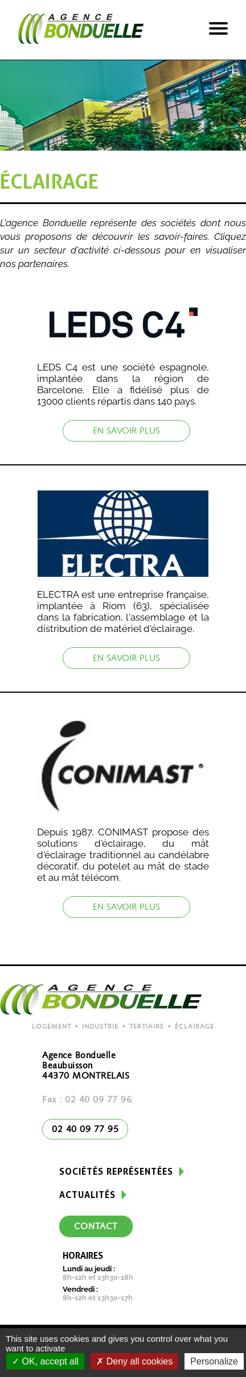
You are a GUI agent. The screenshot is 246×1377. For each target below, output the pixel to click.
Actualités (87, 1194)
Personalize (214, 1361)
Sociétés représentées (116, 1171)
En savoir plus (126, 431)
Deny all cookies (134, 1361)
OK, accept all (45, 1361)
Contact (96, 1227)
